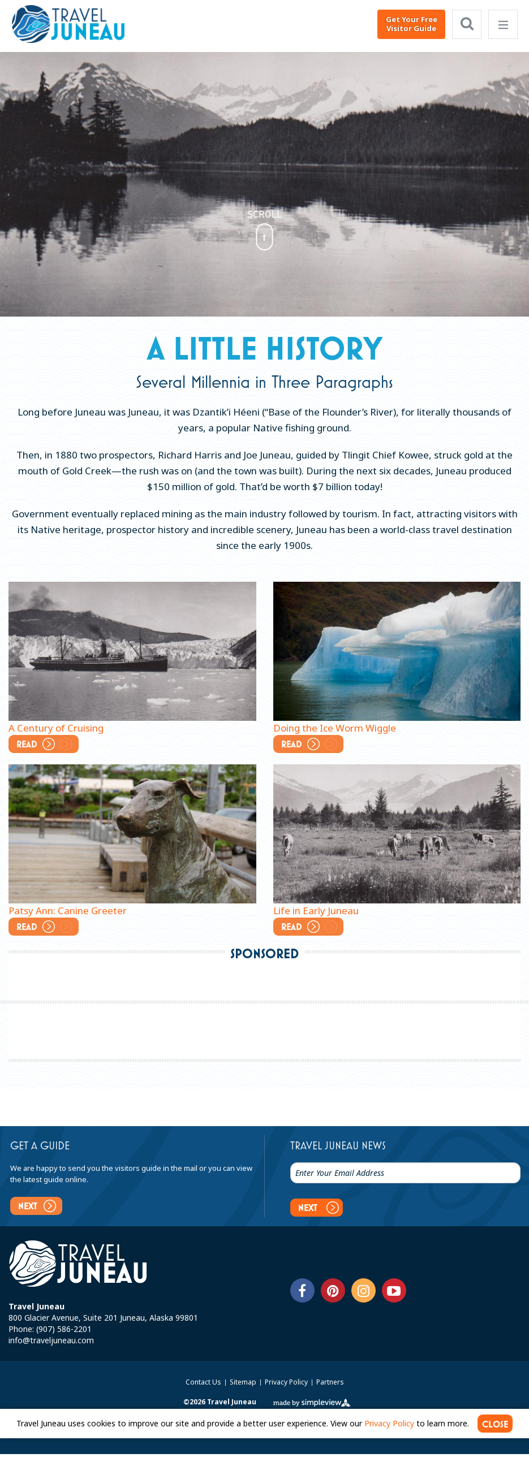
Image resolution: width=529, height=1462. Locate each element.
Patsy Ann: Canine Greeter (67, 910)
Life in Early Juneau (316, 910)
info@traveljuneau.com (51, 1348)
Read (48, 743)
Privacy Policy (287, 1390)
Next (40, 1205)
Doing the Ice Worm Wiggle (334, 727)
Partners (330, 1390)
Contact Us (204, 1390)
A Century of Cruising (56, 727)
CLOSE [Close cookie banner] (495, 1431)
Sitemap (244, 1390)
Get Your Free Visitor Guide (411, 23)
